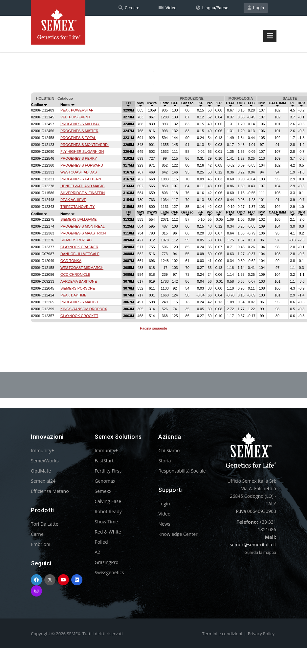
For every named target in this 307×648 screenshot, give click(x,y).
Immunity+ (42, 450)
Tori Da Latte (44, 524)
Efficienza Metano (50, 491)
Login (256, 7)
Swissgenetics (109, 572)
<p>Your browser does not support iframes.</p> (153, 212)
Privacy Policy (261, 634)
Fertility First (108, 471)
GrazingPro (107, 562)
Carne (37, 534)
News (164, 524)
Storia (164, 460)
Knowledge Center (177, 534)
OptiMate (41, 471)
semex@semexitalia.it (253, 544)
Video (168, 7)
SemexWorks (45, 460)
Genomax (105, 481)
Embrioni (40, 544)
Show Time (106, 521)
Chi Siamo (169, 450)
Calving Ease (108, 501)
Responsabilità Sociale (182, 471)
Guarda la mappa (260, 552)
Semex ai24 (43, 481)
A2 (97, 552)
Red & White (108, 532)
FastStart (104, 460)
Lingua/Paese (212, 7)
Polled (101, 542)
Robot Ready (108, 511)
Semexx (103, 491)
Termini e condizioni (222, 634)
